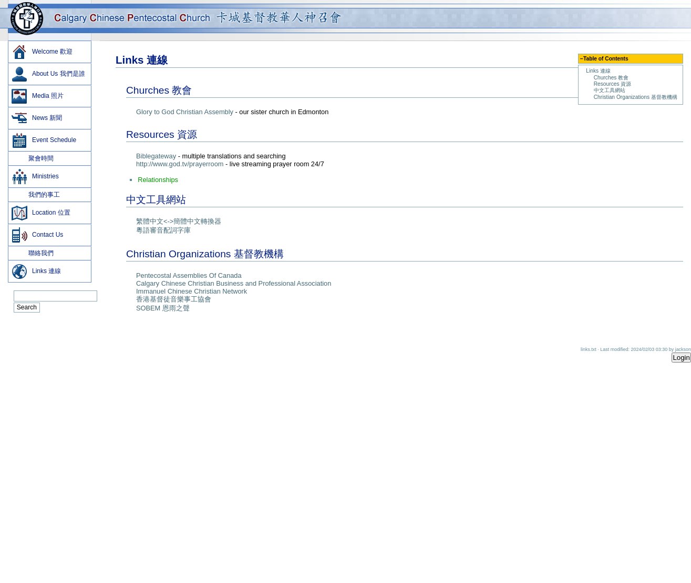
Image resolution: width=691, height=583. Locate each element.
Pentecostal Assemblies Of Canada (189, 275)
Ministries (35, 176)
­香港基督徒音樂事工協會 (173, 299)
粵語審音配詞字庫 (163, 230)
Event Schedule (43, 140)
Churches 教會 (611, 78)
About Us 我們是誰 (48, 74)
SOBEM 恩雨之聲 (163, 308)
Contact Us (37, 235)
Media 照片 (37, 96)
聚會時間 (32, 158)
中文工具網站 (609, 90)
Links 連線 (598, 71)
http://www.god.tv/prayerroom (179, 164)
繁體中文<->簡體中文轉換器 (178, 221)
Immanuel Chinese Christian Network (191, 291)
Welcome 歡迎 (42, 52)
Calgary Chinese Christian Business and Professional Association (233, 283)
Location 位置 (40, 213)
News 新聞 (36, 118)
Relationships (158, 180)
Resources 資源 (613, 84)
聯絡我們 (32, 253)
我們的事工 (35, 194)
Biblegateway (156, 156)
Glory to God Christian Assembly (184, 112)
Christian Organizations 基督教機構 (635, 97)
